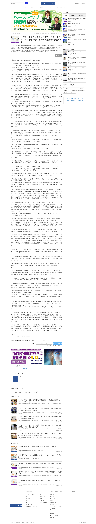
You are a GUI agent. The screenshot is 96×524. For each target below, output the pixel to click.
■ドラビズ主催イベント (55, 515)
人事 (41, 494)
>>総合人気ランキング (68, 44)
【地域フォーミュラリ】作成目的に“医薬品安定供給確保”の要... (76, 68)
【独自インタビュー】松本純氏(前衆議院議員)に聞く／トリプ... (76, 63)
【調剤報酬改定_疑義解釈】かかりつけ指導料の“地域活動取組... (77, 30)
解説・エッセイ (29, 504)
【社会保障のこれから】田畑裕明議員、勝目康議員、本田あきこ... (77, 79)
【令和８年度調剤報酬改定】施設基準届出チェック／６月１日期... (77, 19)
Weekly (73, 15)
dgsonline (23, 377)
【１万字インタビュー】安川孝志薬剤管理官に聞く (77, 74)
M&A (41, 498)
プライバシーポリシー (54, 504)
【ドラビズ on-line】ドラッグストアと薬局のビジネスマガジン (74, 100)
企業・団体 (28, 498)
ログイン (83, 3)
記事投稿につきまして (54, 502)
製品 (26, 500)
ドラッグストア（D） (30, 494)
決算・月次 (42, 496)
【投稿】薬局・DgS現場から (31, 506)
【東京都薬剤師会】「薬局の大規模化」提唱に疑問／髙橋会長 (37, 446)
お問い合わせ (53, 517)
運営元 (51, 500)
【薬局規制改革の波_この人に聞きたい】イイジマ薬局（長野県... (77, 52)
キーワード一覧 (53, 498)
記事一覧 (52, 494)
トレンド (42, 500)
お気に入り (58, 55)
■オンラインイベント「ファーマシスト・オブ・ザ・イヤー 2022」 (55, 508)
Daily (66, 15)
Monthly (81, 15)
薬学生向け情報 (43, 502)
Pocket (25, 55)
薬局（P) (27, 496)
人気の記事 (52, 496)
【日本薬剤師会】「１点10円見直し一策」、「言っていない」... (75, 24)
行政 (26, 7)
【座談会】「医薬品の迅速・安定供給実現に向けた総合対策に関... (77, 58)
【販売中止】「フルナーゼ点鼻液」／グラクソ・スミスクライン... (77, 40)
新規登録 (77, 3)
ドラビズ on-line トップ (16, 7)
